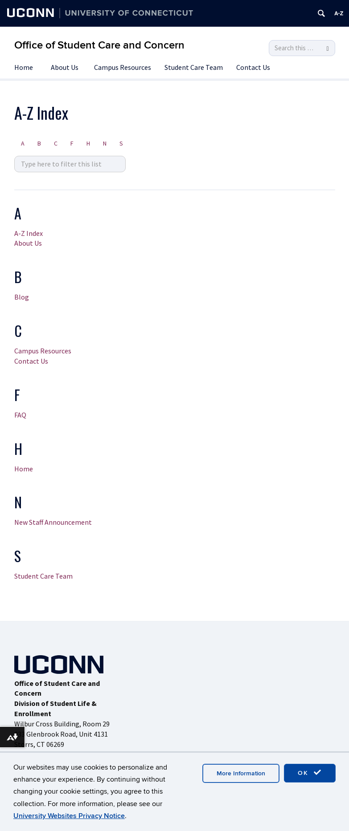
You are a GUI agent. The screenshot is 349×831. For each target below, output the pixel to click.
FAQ (20, 414)
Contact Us (253, 67)
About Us (64, 67)
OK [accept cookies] (310, 773)
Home (23, 67)
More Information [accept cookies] (241, 773)
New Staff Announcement (53, 522)
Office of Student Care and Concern (99, 45)
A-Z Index (28, 233)
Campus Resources (122, 67)
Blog (21, 296)
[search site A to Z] (70, 164)
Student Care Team (193, 67)
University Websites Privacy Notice (69, 815)
